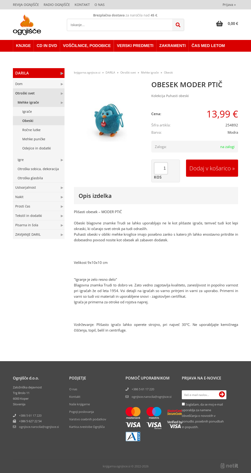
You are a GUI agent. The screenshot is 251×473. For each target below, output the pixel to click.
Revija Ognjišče (26, 4)
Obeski (27, 120)
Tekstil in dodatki (28, 215)
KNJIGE (23, 45)
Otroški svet (25, 93)
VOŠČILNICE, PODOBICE (87, 45)
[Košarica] (227, 23)
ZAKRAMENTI (172, 45)
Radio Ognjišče (57, 4)
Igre (21, 159)
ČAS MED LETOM (208, 45)
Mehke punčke (33, 139)
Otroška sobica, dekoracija (38, 169)
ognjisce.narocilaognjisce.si (39, 427)
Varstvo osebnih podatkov (87, 419)
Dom (19, 84)
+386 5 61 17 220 (30, 415)
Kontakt (82, 4)
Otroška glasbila (30, 178)
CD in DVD (47, 45)
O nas (100, 4)
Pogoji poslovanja (81, 412)
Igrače (27, 111)
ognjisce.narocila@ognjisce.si (151, 397)
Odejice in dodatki (36, 148)
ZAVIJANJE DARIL (28, 234)
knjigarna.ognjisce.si (87, 72)
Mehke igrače (28, 102)
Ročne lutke (31, 130)
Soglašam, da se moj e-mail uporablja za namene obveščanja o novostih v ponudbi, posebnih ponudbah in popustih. (203, 415)
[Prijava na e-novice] (221, 394)
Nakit (19, 197)
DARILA (22, 73)
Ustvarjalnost (25, 187)
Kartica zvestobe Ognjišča (87, 427)
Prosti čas (22, 206)
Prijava (229, 4)
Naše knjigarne (79, 404)
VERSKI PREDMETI (135, 45)
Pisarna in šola (26, 225)
